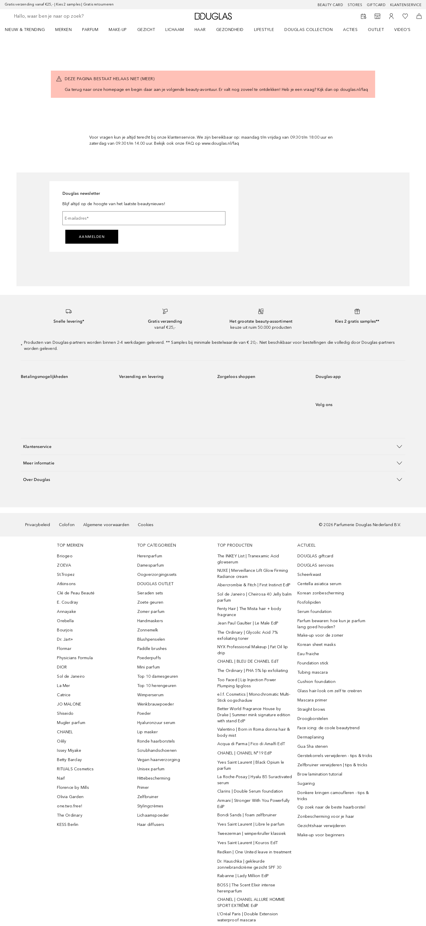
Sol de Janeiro (71, 676)
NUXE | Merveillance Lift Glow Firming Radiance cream (252, 573)
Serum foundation (314, 611)
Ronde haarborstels (156, 741)
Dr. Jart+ (65, 639)
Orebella (65, 620)
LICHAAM (174, 29)
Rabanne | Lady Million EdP (243, 875)
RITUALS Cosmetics (75, 769)
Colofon (67, 524)
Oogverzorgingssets (157, 574)
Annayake (66, 611)
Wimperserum (150, 694)
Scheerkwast (309, 574)
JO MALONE (69, 704)
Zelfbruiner (147, 796)
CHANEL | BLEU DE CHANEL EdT (248, 661)
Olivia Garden (70, 796)
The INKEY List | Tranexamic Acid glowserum (248, 559)
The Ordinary (69, 815)
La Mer (63, 685)
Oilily (61, 741)
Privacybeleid (37, 524)
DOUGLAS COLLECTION (308, 29)
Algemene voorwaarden (106, 524)
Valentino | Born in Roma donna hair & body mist (253, 732)
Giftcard (376, 5)
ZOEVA (64, 565)
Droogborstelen (312, 718)
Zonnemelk (147, 630)
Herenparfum (149, 556)
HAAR (200, 29)
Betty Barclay (69, 759)
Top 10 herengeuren (157, 685)
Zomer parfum (150, 611)
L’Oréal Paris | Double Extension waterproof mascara (247, 917)
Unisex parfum (151, 769)
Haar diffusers (150, 824)
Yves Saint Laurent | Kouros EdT (247, 842)
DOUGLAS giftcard (315, 556)
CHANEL (65, 732)
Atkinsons (66, 583)
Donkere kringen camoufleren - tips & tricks (333, 795)
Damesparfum (150, 565)
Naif (61, 778)
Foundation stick (312, 663)
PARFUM (90, 29)
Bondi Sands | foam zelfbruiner (247, 815)
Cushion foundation (316, 681)
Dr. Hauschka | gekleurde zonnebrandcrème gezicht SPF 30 (249, 864)
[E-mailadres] (143, 218)
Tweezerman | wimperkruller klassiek (251, 833)
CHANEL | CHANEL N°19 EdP (244, 753)
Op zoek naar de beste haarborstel (331, 807)
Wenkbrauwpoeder (155, 704)
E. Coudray (67, 602)
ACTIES (350, 29)
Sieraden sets (150, 593)
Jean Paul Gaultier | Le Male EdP (247, 623)
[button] (213, 446)
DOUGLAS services (315, 565)
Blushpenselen (151, 639)
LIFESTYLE (264, 29)
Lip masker (147, 732)
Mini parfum (148, 667)
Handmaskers (150, 620)
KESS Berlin (67, 824)
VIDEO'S (402, 29)
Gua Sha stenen (312, 746)
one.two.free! (69, 806)
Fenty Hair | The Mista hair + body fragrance (249, 611)
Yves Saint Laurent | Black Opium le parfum (250, 765)
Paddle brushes (152, 648)
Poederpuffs (149, 657)
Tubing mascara (312, 672)
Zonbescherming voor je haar (325, 816)
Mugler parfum (71, 722)
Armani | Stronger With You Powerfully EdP (253, 803)
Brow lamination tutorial (319, 774)
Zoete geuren (150, 602)
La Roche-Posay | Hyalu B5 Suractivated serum (254, 779)
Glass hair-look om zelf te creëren (329, 690)
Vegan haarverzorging (158, 759)
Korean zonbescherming (320, 593)
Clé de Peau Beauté (76, 593)
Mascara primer (312, 700)
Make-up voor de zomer (320, 635)
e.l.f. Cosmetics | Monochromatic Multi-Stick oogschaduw (253, 697)
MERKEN (63, 29)
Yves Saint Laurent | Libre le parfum (250, 824)
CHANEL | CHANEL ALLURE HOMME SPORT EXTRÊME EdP (251, 902)
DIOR (62, 667)
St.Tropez (66, 574)
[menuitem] (28, 29)
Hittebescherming (153, 778)
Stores (355, 5)
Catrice (63, 694)
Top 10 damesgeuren (157, 676)
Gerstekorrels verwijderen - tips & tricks (334, 755)
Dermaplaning (310, 737)
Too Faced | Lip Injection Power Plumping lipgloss (246, 682)
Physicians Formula (75, 657)
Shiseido (65, 713)
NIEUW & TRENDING (25, 29)
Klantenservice (405, 5)
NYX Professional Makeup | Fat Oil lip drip (252, 649)
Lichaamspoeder (153, 815)
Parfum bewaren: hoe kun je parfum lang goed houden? (331, 623)
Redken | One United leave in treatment (254, 852)
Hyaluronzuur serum (156, 722)
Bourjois (65, 630)
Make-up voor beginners (320, 835)
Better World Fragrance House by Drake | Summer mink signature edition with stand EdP (253, 714)
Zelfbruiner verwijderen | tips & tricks (332, 765)
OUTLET (376, 29)
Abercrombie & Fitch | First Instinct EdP (253, 585)
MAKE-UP (118, 29)
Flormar (64, 648)
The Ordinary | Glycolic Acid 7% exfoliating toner (247, 635)
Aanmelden (92, 237)
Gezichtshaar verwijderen (321, 825)
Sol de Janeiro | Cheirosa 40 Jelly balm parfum (254, 597)
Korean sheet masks (316, 644)
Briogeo (64, 556)
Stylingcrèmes (150, 806)
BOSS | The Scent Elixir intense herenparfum (246, 888)
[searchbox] (56, 16)
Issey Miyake (69, 750)
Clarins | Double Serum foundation (250, 791)
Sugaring (306, 783)
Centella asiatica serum (319, 583)
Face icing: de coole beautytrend (328, 727)
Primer (143, 787)
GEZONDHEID (230, 29)
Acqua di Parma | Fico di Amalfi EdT (251, 743)
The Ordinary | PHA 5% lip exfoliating (252, 670)
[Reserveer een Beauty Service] (364, 16)
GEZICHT (146, 29)
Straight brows (311, 709)
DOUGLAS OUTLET (155, 583)
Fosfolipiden (309, 602)
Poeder (144, 713)
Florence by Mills (73, 787)
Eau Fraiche (308, 653)
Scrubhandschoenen (157, 750)
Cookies (145, 524)
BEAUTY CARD (330, 5)
